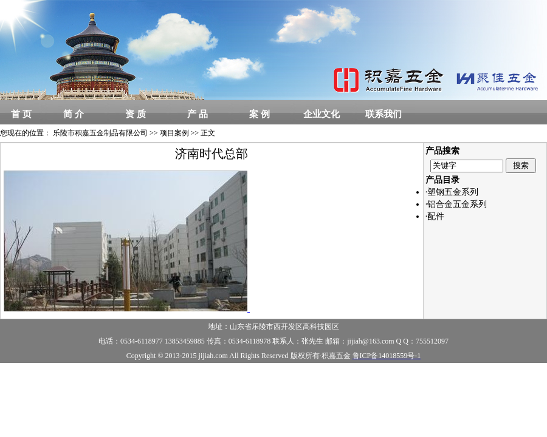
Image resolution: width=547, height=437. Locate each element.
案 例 (259, 114)
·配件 (435, 216)
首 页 (21, 114)
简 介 (73, 114)
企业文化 (321, 114)
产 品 (197, 114)
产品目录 (442, 180)
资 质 (135, 114)
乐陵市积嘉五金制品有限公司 (100, 133)
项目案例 (174, 133)
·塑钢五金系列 (452, 192)
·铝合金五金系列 (456, 204)
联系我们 (383, 114)
